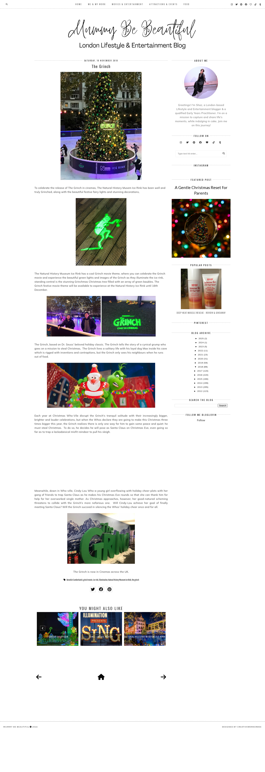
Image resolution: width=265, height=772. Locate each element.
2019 (201, 412)
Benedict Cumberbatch (74, 579)
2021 (201, 404)
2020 (201, 408)
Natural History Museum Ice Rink (119, 579)
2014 (200, 433)
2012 (200, 441)
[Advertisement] (220, 502)
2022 (201, 400)
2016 (200, 425)
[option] (57, 629)
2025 (201, 388)
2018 (201, 416)
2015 (200, 429)
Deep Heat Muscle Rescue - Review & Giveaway (201, 362)
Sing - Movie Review (101, 636)
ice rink (95, 579)
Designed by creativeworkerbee (242, 768)
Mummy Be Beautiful (16, 768)
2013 (200, 437)
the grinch (135, 579)
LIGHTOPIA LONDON (57, 636)
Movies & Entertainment (127, 4)
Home (78, 4)
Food (187, 4)
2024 (201, 392)
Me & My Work (97, 4)
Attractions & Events (163, 4)
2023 (201, 396)
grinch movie (87, 579)
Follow (201, 470)
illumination (103, 579)
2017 (200, 420)
